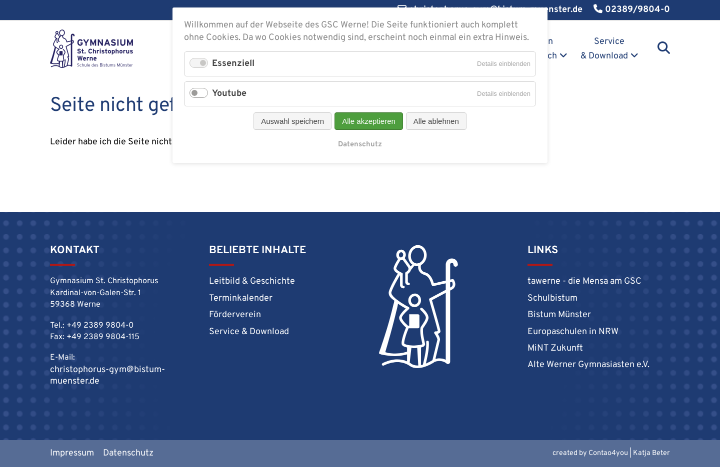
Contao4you (608, 453)
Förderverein (235, 315)
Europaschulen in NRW (573, 332)
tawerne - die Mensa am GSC (585, 281)
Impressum (72, 453)
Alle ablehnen (436, 121)
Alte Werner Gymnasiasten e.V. (589, 365)
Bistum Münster (559, 315)
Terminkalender (240, 298)
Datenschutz (128, 453)
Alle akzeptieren (369, 121)
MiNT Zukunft (555, 348)
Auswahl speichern (292, 121)
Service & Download (604, 49)
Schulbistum (553, 298)
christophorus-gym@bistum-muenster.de (107, 375)
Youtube (229, 93)
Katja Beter (651, 453)
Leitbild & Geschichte (252, 281)
